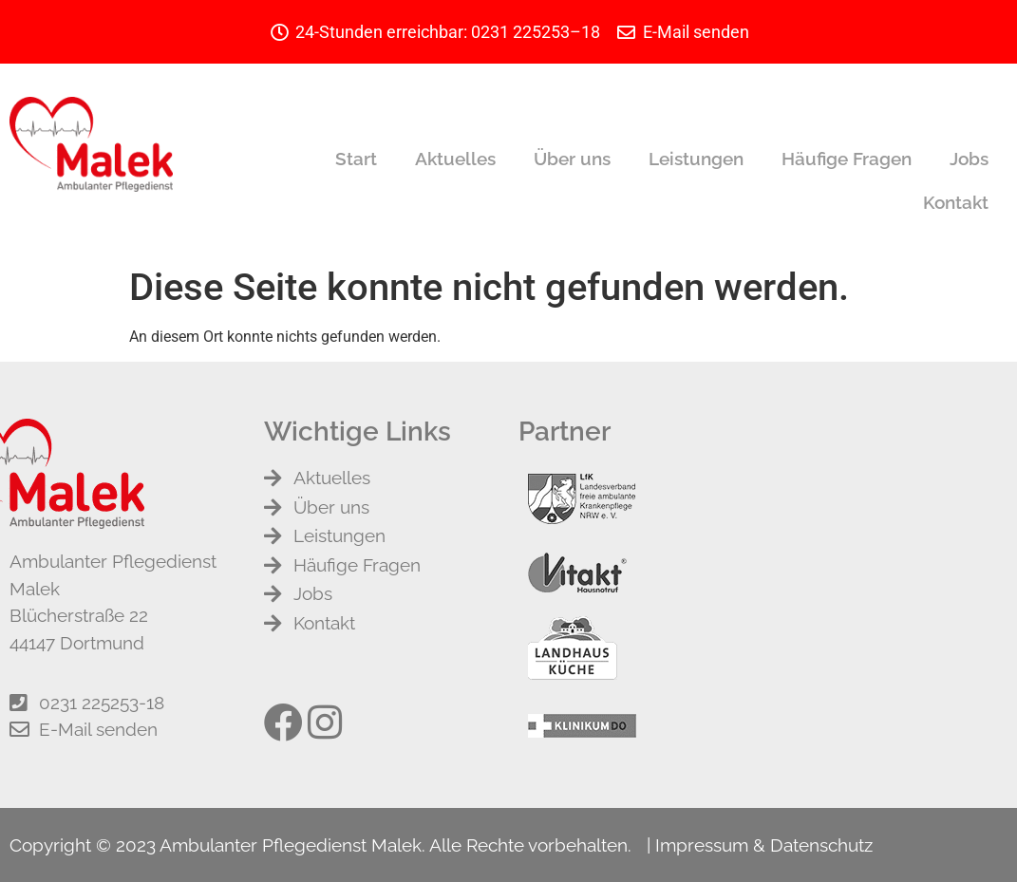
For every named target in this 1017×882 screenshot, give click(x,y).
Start (356, 158)
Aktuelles (455, 158)
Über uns (572, 158)
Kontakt (956, 202)
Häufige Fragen (847, 158)
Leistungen (696, 158)
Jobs (969, 158)
